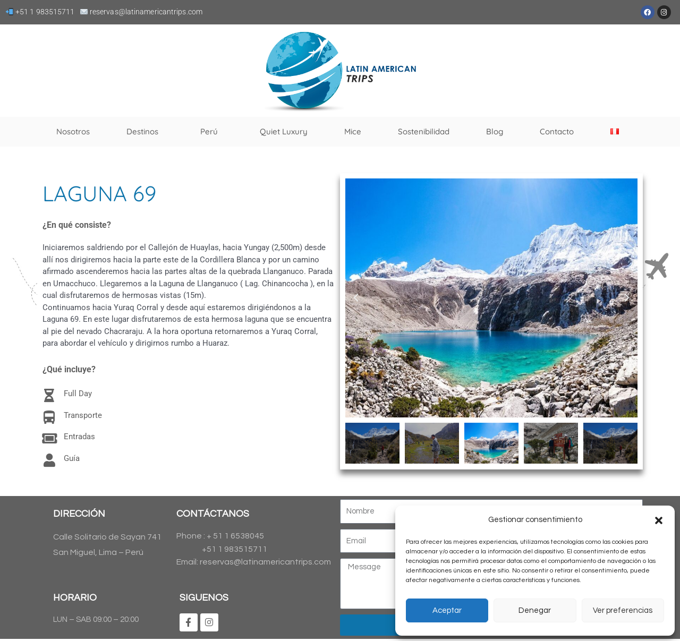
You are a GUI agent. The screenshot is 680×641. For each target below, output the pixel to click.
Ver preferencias (622, 610)
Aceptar (447, 610)
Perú (211, 131)
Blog (494, 131)
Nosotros (73, 131)
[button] (658, 520)
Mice (352, 131)
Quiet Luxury (284, 131)
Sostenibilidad (423, 131)
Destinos (145, 131)
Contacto (557, 131)
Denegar (534, 610)
